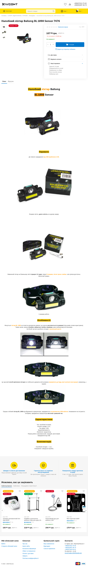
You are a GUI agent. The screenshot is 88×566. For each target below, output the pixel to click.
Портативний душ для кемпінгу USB (52, 519)
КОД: (80, 27)
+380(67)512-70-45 (79, 3)
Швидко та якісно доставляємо (14, 470)
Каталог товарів (12, 11)
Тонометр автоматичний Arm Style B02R (11, 519)
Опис (4, 81)
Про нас (25, 543)
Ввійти (3, 543)
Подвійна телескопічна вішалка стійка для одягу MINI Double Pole (33, 519)
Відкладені (47, 546)
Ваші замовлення (49, 543)
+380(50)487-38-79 (79, 5)
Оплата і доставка (28, 553)
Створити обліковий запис (9, 546)
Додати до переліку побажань (65, 49)
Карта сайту (26, 546)
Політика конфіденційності (31, 558)
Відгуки (11, 81)
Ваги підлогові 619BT (73, 518)
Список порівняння (49, 548)
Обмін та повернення (29, 551)
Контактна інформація (29, 548)
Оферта (25, 556)
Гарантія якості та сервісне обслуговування (43, 471)
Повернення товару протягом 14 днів (72, 471)
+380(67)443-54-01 (70, 549)
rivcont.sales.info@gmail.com (73, 553)
